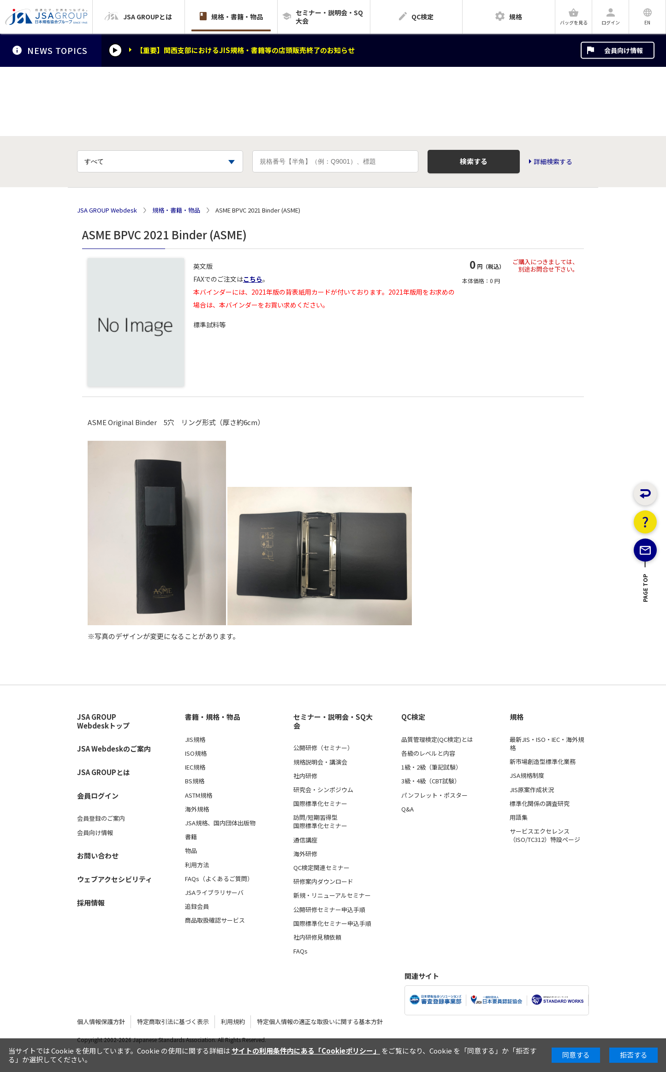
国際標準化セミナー (320, 804)
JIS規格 (195, 739)
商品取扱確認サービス (215, 920)
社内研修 (305, 776)
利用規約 (233, 1021)
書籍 (191, 837)
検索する (474, 161)
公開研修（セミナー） (323, 748)
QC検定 (413, 717)
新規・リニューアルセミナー (332, 895)
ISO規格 (196, 753)
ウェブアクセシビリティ (114, 879)
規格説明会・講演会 (320, 762)
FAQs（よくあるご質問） (219, 879)
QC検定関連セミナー (321, 868)
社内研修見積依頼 (317, 937)
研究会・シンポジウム (323, 790)
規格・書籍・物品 (176, 210)
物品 (191, 851)
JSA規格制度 (527, 775)
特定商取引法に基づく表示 (173, 1021)
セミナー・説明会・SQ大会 (333, 721)
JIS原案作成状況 (532, 790)
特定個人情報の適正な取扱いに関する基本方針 (320, 1021)
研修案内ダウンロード (323, 881)
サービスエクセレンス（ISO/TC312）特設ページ (545, 835)
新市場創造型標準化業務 (543, 762)
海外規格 (197, 809)
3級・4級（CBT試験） (430, 781)
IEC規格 (195, 767)
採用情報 (91, 902)
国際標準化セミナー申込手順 (332, 923)
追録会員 (197, 906)
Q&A (407, 809)
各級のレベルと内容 (428, 753)
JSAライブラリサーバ (214, 892)
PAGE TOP (645, 620)
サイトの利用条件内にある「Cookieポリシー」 (306, 1050)
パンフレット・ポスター (434, 795)
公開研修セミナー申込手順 (329, 910)
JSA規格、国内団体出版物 (220, 823)
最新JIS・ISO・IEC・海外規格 (547, 743)
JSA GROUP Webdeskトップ (103, 721)
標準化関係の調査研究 (540, 804)
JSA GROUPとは (103, 772)
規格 (516, 717)
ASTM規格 (198, 795)
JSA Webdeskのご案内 (114, 748)
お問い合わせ (98, 855)
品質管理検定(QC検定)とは (437, 739)
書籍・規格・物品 (212, 717)
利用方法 (197, 865)
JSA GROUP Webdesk (107, 210)
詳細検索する (553, 162)
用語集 (519, 817)
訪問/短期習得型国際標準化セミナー (320, 821)
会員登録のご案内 (101, 818)
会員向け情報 (623, 50)
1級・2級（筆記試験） (431, 767)
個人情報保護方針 (101, 1021)
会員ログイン (98, 795)
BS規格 (194, 781)
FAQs (300, 951)
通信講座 (305, 840)
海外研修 (305, 854)
